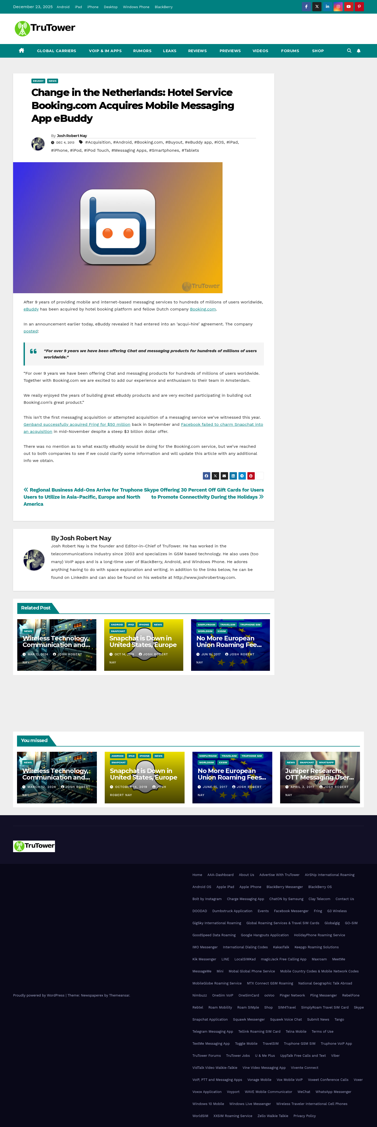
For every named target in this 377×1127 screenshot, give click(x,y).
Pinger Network (292, 995)
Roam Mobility (220, 1007)
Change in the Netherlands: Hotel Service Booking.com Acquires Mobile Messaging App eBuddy (132, 105)
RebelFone (350, 995)
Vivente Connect (304, 1068)
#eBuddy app (198, 142)
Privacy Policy (304, 1116)
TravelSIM (227, 624)
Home (197, 875)
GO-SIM (351, 923)
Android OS (201, 887)
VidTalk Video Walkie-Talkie (214, 1068)
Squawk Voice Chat (286, 1019)
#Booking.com (148, 142)
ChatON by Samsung (286, 899)
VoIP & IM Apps (105, 50)
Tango (339, 1019)
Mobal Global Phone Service (252, 971)
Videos (261, 50)
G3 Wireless (337, 911)
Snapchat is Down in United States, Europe (143, 641)
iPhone (93, 7)
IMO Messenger (205, 947)
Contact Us (345, 899)
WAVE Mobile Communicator (268, 1092)
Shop (317, 50)
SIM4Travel (287, 1007)
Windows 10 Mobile (208, 1104)
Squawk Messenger (249, 1019)
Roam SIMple (248, 1007)
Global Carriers (56, 50)
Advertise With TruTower (279, 875)
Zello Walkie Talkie (273, 1116)
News (53, 80)
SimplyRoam (206, 624)
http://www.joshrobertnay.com (204, 577)
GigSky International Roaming (216, 923)
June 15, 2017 (216, 787)
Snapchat (118, 631)
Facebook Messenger (291, 911)
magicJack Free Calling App (284, 959)
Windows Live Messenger (250, 1104)
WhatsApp (326, 762)
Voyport (233, 1092)
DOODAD (199, 911)
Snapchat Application (210, 1019)
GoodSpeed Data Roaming (214, 935)
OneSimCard (249, 995)
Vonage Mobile (259, 1080)
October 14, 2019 (132, 787)
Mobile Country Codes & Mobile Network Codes (319, 971)
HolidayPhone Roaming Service (319, 935)
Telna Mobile (296, 1031)
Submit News (318, 1019)
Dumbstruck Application (232, 911)
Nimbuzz (199, 995)
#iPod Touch (96, 150)
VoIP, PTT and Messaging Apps (217, 1080)
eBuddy (38, 80)
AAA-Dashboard (220, 875)
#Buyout (173, 142)
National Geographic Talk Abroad (325, 983)
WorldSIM (205, 631)
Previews (229, 50)
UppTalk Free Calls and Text (303, 1056)
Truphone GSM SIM (299, 1044)
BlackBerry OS (320, 887)
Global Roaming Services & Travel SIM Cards (282, 923)
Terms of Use (323, 1031)
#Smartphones (164, 150)
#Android (122, 142)
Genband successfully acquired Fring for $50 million (77, 424)
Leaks (170, 50)
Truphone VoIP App (336, 1044)
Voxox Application (207, 1092)
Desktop (111, 7)
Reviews (197, 50)
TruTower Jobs (238, 1056)
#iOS (219, 142)
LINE (225, 959)
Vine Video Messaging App (264, 1068)
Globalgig (332, 923)
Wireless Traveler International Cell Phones (311, 1104)
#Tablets (190, 150)
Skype (359, 1007)
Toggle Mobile (246, 1044)
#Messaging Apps (129, 150)
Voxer (358, 1080)
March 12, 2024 (42, 787)
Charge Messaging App (245, 899)
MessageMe (201, 971)
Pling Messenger (323, 995)
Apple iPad (225, 887)
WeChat (303, 1092)
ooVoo (269, 995)
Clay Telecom (319, 899)
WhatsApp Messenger (333, 1092)
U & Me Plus (265, 1056)
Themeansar (119, 995)
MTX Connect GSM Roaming (270, 983)
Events (263, 911)
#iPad (232, 142)
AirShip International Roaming (329, 875)
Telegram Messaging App (212, 1031)
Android (63, 7)
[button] (349, 50)
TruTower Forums (206, 1056)
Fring (318, 911)
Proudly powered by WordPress (39, 995)
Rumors (142, 50)
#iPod (76, 150)
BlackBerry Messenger (285, 887)
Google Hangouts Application (265, 935)
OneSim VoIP (222, 995)
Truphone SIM (250, 624)
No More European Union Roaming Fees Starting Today (228, 644)
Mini (220, 971)
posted (31, 331)
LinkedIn (79, 577)
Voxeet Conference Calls (328, 1080)
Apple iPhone (250, 887)
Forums (290, 50)
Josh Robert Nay (72, 135)
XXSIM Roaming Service (233, 1116)
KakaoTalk (281, 947)
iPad (78, 7)
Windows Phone (136, 7)
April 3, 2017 (303, 787)
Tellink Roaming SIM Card (259, 1031)
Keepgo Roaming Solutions (317, 947)
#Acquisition (97, 142)
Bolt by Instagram (207, 899)
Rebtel (197, 1007)
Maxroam (319, 959)
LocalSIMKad (245, 959)
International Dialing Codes (245, 947)
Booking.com (203, 309)
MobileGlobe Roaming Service (217, 983)
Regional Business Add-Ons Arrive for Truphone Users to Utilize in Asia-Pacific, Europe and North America (83, 497)
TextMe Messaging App (211, 1044)
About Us (246, 875)
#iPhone (59, 150)
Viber (335, 1056)
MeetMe (338, 959)
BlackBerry (164, 7)
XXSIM (222, 631)
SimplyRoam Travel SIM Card (324, 1007)
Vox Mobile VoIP (290, 1080)
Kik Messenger (204, 959)
